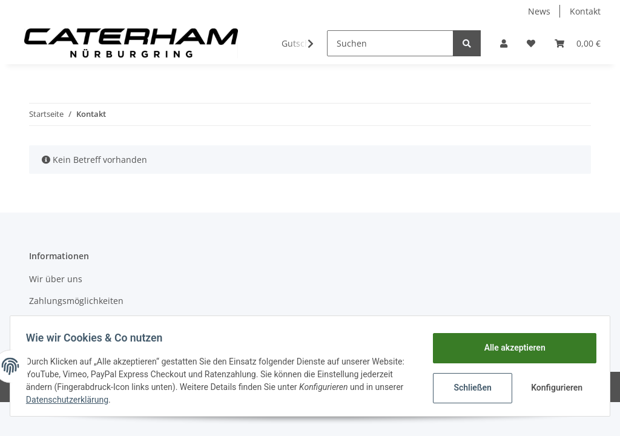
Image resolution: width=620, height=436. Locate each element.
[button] (503, 43)
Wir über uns (55, 279)
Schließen (469, 387)
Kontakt (585, 11)
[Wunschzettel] (531, 43)
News (539, 11)
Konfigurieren (554, 387)
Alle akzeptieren (510, 347)
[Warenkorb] (577, 43)
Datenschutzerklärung (110, 400)
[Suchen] (390, 43)
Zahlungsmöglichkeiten (76, 300)
